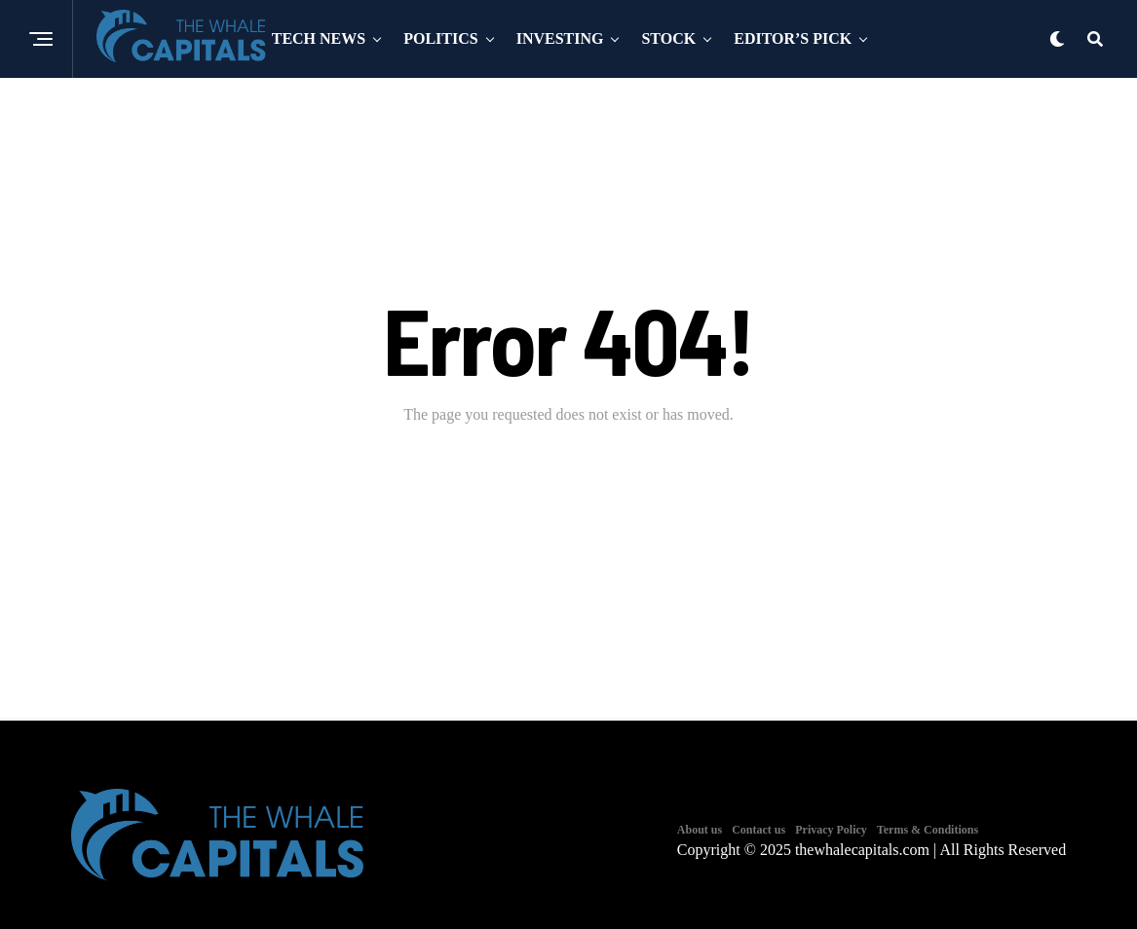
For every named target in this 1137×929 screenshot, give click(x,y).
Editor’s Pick (793, 38)
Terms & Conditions (927, 829)
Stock (668, 38)
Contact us (758, 829)
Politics (440, 38)
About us (699, 829)
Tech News (318, 38)
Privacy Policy (831, 829)
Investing (560, 38)
